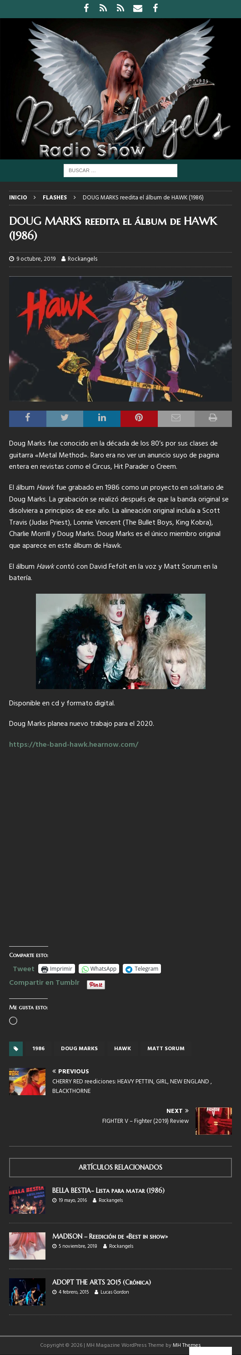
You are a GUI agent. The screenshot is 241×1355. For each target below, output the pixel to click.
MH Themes (187, 1345)
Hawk (122, 1048)
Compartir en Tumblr (44, 982)
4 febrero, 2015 (74, 1292)
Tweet (24, 968)
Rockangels (82, 259)
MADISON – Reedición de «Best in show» (110, 1236)
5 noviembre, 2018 (78, 1246)
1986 (38, 1048)
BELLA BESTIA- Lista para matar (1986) (108, 1190)
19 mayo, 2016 (73, 1200)
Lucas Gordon (114, 1292)
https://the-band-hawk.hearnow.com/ (73, 745)
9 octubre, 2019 (35, 259)
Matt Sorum (166, 1048)
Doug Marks (79, 1048)
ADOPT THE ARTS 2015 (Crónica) (101, 1282)
